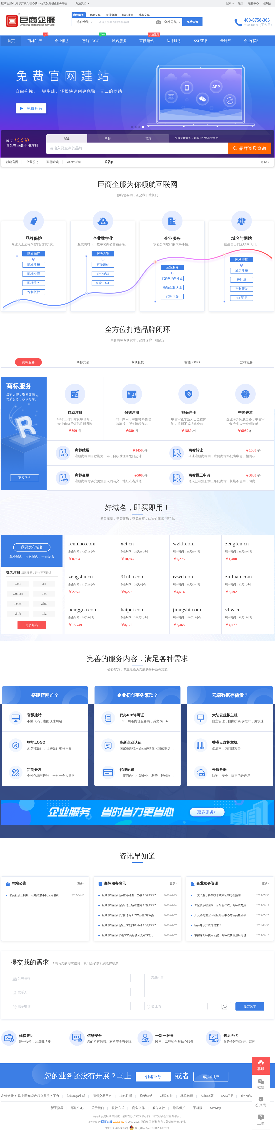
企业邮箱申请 (250, 1096)
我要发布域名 (32, 547)
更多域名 (31, 625)
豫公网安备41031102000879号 (149, 1128)
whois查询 (74, 162)
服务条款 (158, 1108)
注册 (240, 3)
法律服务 (174, 41)
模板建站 (146, 1096)
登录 (229, 3)
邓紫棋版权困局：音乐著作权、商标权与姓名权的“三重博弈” (222, 905)
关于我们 (97, 1108)
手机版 (197, 1108)
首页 (11, 41)
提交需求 (250, 1006)
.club (44, 603)
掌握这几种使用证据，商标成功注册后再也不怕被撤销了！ (222, 935)
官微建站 (146, 41)
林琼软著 (207, 1096)
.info (18, 613)
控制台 (267, 3)
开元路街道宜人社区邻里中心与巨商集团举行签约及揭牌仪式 (222, 915)
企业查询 (111, 15)
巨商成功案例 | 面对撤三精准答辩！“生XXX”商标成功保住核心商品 (130, 905)
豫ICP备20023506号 (117, 1128)
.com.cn (18, 593)
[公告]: (108, 162)
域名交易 (144, 15)
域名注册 (127, 15)
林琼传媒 (186, 1096)
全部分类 (172, 22)
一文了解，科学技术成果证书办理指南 (217, 895)
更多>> (265, 162)
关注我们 (82, 3)
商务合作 (138, 1108)
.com (18, 583)
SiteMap (215, 1108)
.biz (44, 613)
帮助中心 (77, 1108)
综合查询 (85, 22)
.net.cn (18, 603)
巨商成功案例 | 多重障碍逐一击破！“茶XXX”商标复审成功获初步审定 (130, 895)
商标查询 (78, 15)
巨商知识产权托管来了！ (209, 925)
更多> (80, 883)
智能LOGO (90, 41)
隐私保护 (179, 1108)
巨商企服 (106, 1121)
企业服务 (62, 41)
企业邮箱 (251, 41)
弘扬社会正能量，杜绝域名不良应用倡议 (34, 895)
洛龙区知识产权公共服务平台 (38, 1096)
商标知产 (35, 41)
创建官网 (12, 162)
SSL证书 (201, 41)
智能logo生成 (76, 1096)
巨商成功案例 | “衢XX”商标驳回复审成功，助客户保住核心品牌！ (130, 935)
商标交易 (95, 15)
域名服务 (119, 41)
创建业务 (153, 1076)
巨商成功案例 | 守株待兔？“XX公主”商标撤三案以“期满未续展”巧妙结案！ (130, 915)
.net (44, 593)
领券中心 (253, 3)
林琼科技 (166, 1096)
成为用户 (211, 1076)
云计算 (225, 41)
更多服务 (24, 477)
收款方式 (118, 1108)
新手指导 (57, 1108)
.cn (44, 583)
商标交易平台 (102, 1096)
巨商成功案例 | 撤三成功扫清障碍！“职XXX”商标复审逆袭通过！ (130, 925)
